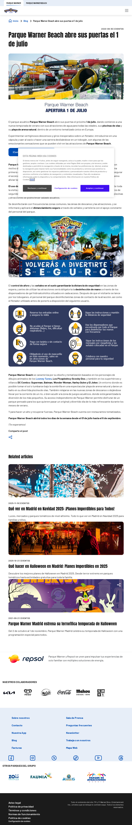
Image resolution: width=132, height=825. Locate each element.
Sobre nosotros (21, 717)
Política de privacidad (21, 806)
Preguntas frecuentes (79, 725)
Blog (14, 740)
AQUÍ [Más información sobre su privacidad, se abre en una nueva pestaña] (32, 180)
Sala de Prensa (74, 717)
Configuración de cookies (19, 821)
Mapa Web (72, 747)
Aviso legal (14, 802)
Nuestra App (19, 732)
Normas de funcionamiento (24, 814)
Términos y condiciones (22, 810)
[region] (66, 172)
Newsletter (72, 732)
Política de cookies (19, 817)
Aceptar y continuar (95, 188)
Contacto (17, 725)
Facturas (17, 747)
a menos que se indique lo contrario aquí (89, 805)
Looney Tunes (44, 378)
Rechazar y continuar (37, 188)
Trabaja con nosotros (78, 740)
